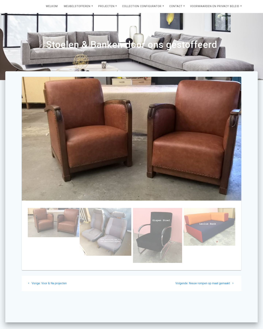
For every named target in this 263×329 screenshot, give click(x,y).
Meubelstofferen (77, 6)
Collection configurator (141, 6)
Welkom (52, 6)
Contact (175, 6)
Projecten (106, 6)
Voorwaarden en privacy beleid (214, 6)
